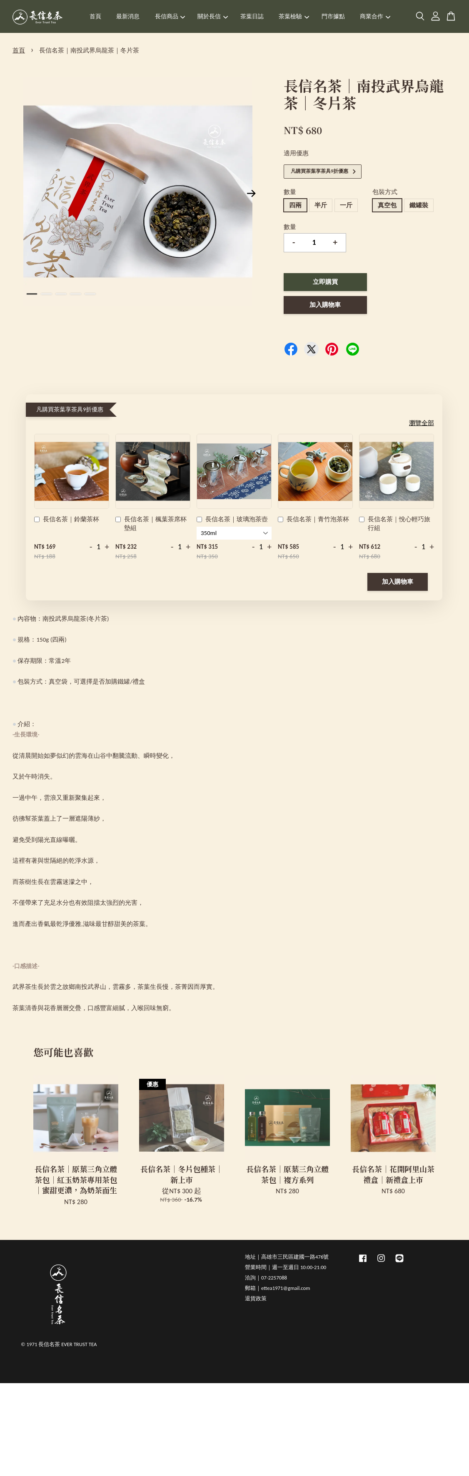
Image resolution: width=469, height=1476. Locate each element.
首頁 (95, 16)
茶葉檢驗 (294, 16)
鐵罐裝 (418, 205)
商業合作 (375, 16)
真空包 (387, 205)
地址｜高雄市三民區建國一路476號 (287, 1257)
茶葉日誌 (252, 16)
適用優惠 (296, 153)
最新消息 (128, 16)
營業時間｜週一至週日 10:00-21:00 (285, 1267)
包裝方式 (384, 192)
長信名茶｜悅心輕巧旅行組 (394, 523)
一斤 (346, 205)
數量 (290, 192)
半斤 (320, 205)
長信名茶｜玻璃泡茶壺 (232, 520)
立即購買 (325, 282)
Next (251, 193)
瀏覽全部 (421, 423)
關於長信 (212, 16)
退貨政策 (256, 1298)
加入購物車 (397, 581)
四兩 (295, 205)
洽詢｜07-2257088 (266, 1277)
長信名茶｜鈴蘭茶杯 (66, 520)
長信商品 (170, 16)
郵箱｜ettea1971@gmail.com (277, 1288)
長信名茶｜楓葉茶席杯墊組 (151, 523)
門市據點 (333, 16)
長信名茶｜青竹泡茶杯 (313, 520)
